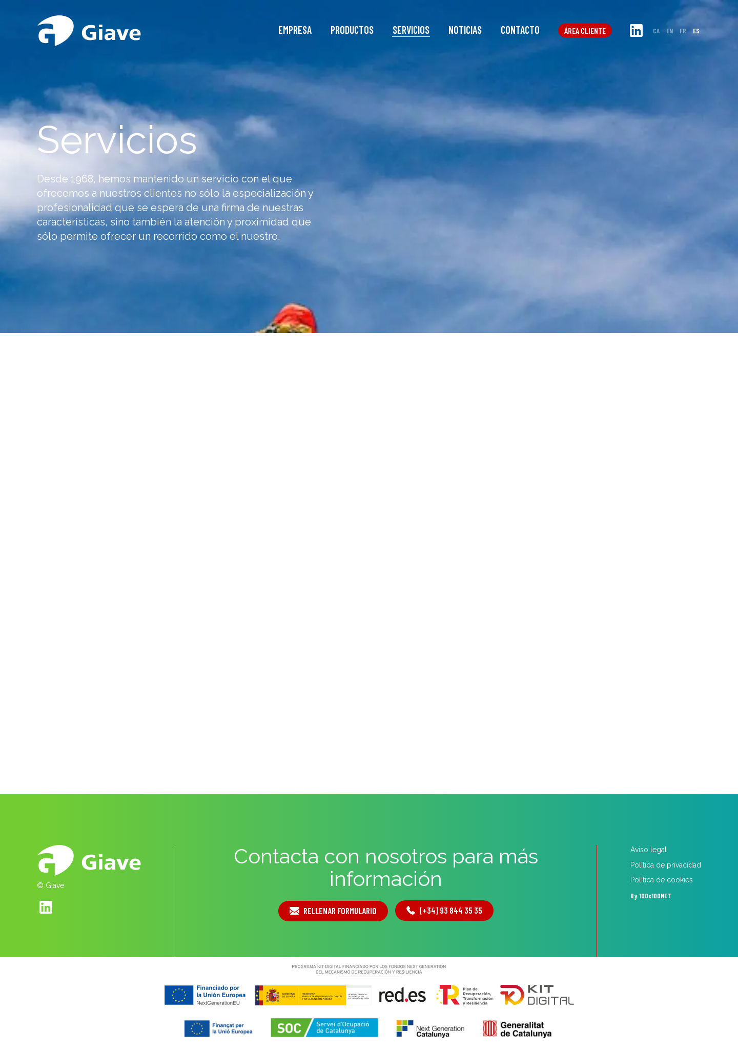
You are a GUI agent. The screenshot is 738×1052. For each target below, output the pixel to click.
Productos (352, 30)
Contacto (520, 30)
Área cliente (585, 30)
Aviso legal (648, 849)
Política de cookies (661, 880)
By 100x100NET (650, 895)
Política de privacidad (665, 865)
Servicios (411, 30)
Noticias (465, 30)
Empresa (295, 30)
